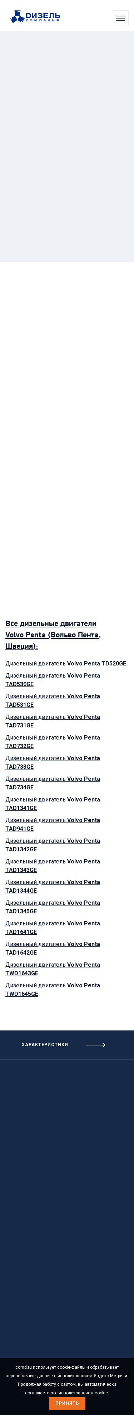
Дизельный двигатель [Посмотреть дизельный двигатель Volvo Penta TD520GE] (65, 663)
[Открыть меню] (121, 18)
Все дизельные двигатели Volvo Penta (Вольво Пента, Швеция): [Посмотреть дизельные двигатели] (53, 635)
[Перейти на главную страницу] (38, 17)
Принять (67, 1403)
